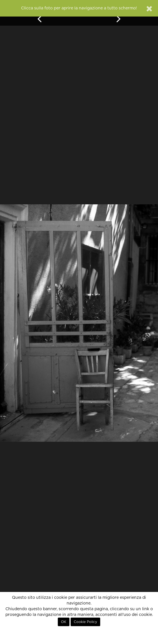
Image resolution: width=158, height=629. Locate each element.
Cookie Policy (85, 622)
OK (63, 622)
